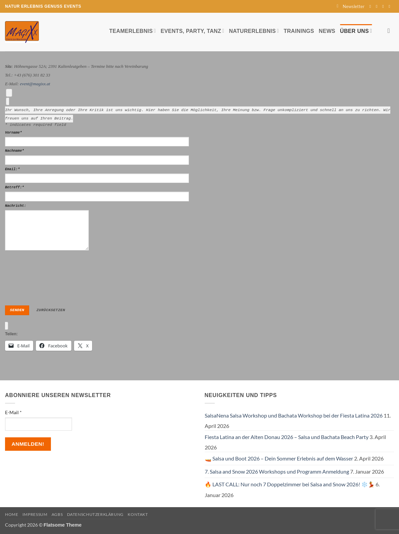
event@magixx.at (35, 83)
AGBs (57, 514)
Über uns (356, 31)
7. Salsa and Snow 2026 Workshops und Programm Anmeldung (277, 471)
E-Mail (13, 412)
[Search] (391, 30)
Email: (12, 168)
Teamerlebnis (132, 31)
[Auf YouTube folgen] (391, 6)
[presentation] (32, 276)
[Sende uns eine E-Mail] (384, 6)
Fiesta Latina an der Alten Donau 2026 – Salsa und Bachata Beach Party (287, 436)
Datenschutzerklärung (95, 514)
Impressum (35, 514)
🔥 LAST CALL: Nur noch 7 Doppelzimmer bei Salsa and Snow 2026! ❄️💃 (290, 484)
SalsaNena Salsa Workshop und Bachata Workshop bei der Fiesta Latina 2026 (294, 415)
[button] (350, 6)
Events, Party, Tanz (192, 31)
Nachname (14, 150)
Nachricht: (15, 205)
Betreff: (14, 187)
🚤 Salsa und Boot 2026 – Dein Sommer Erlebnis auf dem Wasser (279, 458)
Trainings (299, 31)
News (327, 31)
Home (11, 514)
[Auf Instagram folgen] (378, 6)
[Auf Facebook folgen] (372, 6)
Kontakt (138, 514)
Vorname (13, 132)
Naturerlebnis (254, 31)
